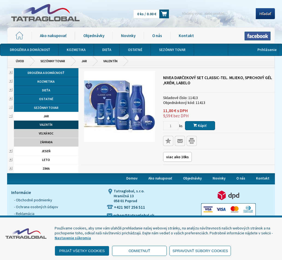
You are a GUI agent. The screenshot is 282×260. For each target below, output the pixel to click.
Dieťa (46, 90)
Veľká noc (46, 133)
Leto (46, 160)
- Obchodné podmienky (33, 200)
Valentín (110, 61)
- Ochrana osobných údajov (36, 206)
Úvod (20, 61)
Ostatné (46, 99)
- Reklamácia (24, 213)
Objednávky (93, 35)
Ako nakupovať (53, 35)
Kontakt (186, 35)
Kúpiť (200, 125)
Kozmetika (46, 81)
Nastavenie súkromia (73, 237)
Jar (84, 61)
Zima (46, 168)
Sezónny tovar (52, 61)
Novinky (128, 35)
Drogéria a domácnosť (46, 73)
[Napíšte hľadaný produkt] (214, 13)
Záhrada (46, 142)
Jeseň (46, 151)
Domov (131, 178)
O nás (157, 35)
